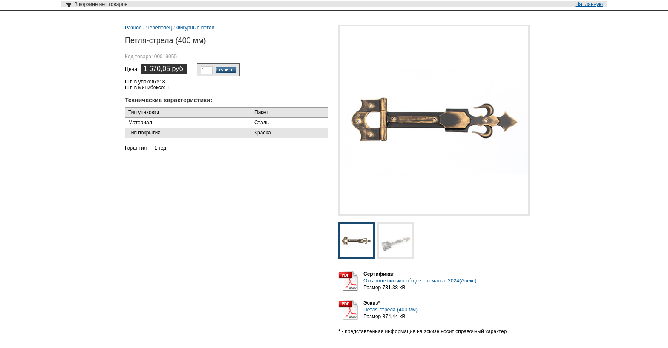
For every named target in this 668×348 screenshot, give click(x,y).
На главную (589, 4)
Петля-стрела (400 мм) (390, 310)
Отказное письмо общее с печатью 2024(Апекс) (419, 281)
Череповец (159, 28)
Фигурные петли (195, 28)
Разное (133, 28)
